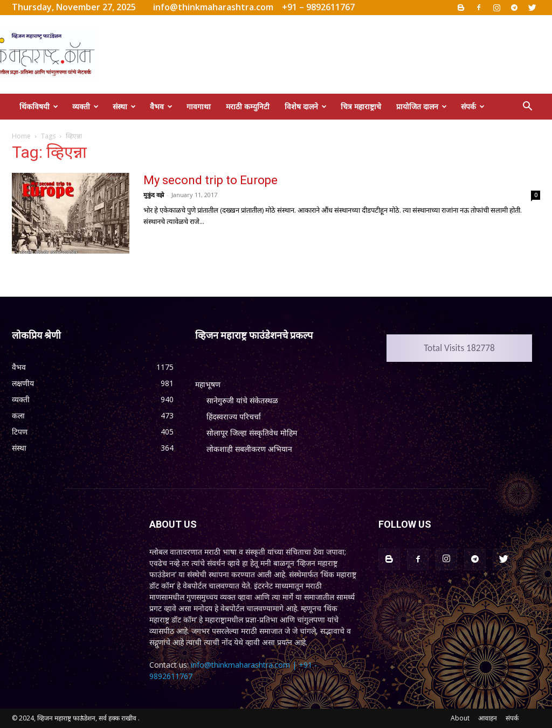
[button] (527, 107)
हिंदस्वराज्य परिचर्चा (233, 416)
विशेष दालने (306, 106)
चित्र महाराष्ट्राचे (361, 106)
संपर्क (473, 106)
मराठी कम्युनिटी (248, 106)
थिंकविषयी (38, 106)
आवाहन (487, 718)
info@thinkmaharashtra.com (213, 7)
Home (21, 136)
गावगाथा (199, 106)
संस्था (124, 106)
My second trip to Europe (210, 180)
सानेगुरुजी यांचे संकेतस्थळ (242, 400)
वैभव (161, 106)
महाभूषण (207, 384)
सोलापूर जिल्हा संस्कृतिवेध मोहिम (251, 433)
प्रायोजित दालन (421, 106)
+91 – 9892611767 (318, 7)
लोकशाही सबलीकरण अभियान (249, 449)
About (460, 718)
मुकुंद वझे (153, 195)
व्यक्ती (85, 106)
